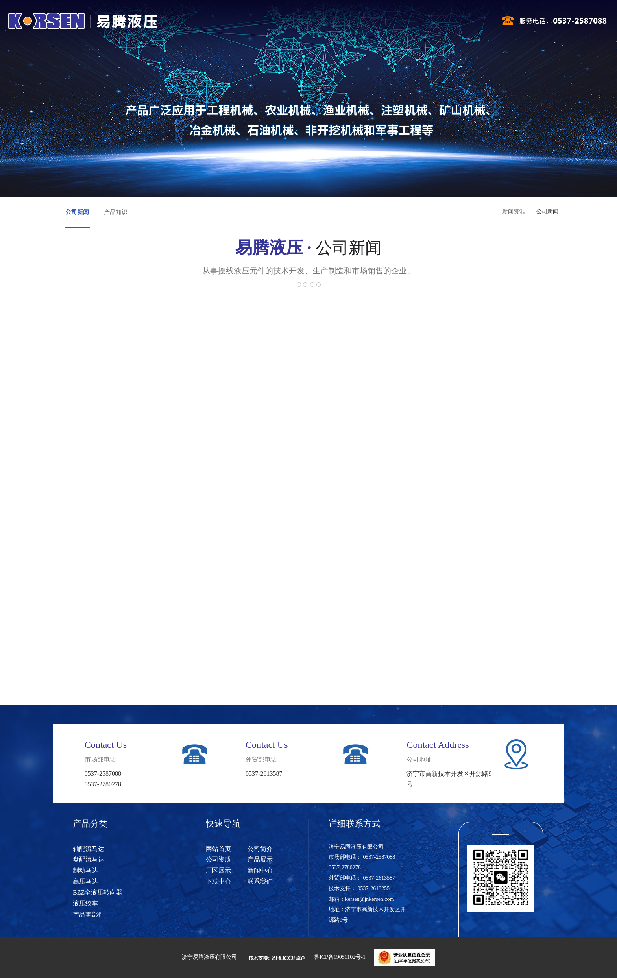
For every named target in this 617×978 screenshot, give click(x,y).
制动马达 (85, 870)
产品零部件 (88, 914)
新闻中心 (375, 22)
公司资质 (272, 22)
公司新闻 (77, 212)
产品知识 (115, 212)
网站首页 (203, 22)
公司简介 (237, 22)
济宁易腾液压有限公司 (209, 957)
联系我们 (444, 22)
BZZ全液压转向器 (97, 892)
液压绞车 (85, 903)
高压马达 (85, 881)
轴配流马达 (88, 848)
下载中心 (410, 22)
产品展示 (306, 22)
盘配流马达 (88, 859)
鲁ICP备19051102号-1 (340, 957)
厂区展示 (341, 22)
